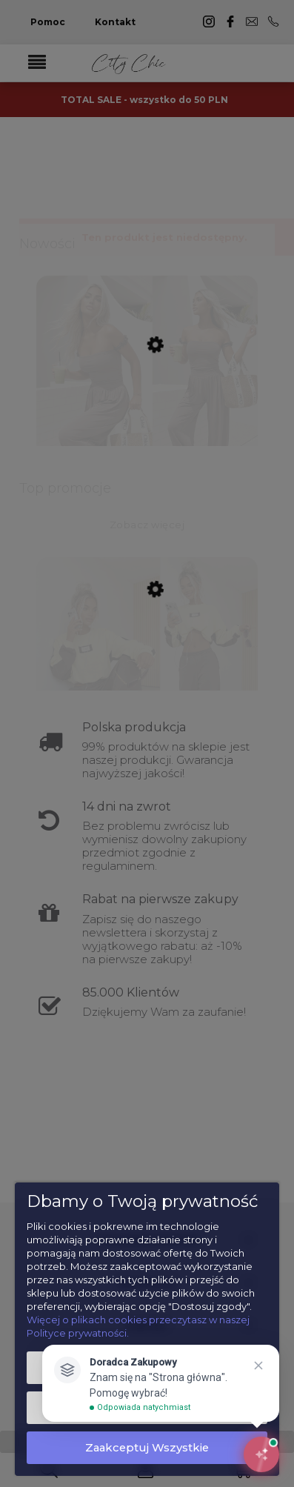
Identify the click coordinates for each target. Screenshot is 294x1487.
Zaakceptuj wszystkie (147, 1447)
